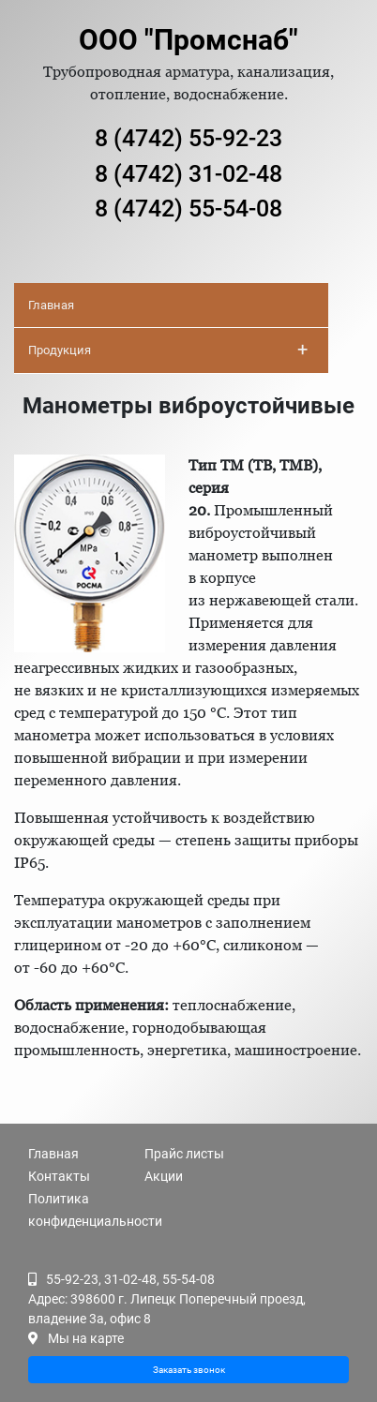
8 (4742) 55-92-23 (188, 138)
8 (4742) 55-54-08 (188, 208)
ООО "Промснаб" (188, 39)
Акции (163, 1176)
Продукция (168, 349)
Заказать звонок (189, 1370)
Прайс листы (184, 1153)
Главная (51, 305)
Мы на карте (86, 1338)
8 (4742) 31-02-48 (188, 173)
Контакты (59, 1176)
